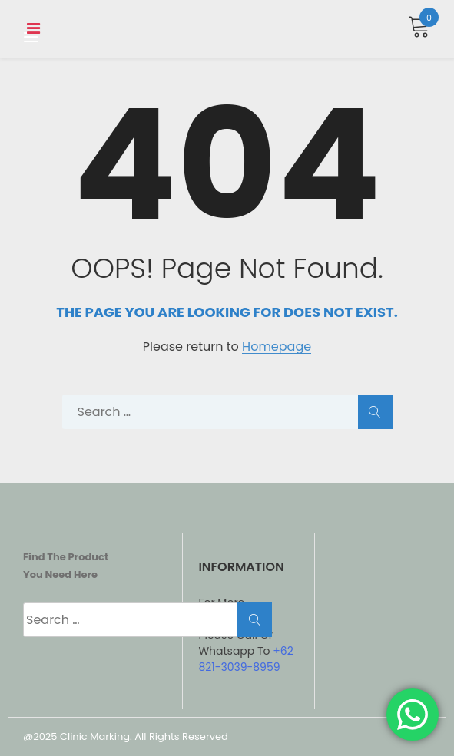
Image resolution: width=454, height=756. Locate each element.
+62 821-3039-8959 (245, 659)
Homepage (276, 347)
